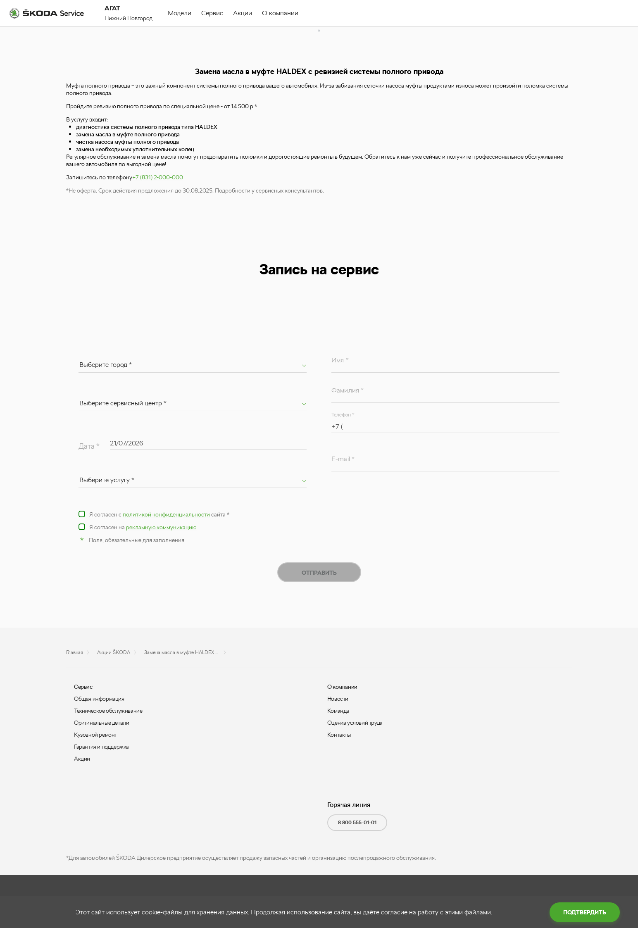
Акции (82, 758)
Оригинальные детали (101, 722)
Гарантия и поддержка (101, 746)
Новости (337, 698)
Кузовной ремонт (95, 734)
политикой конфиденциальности (166, 514)
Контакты (339, 734)
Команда (338, 710)
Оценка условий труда (355, 722)
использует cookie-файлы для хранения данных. (177, 912)
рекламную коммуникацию (161, 527)
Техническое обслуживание (108, 710)
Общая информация (99, 698)
